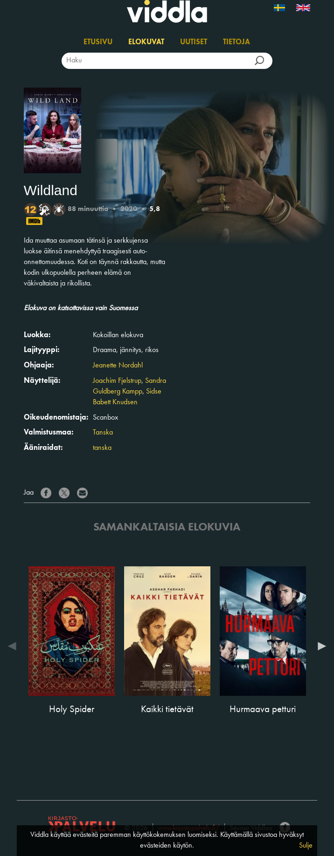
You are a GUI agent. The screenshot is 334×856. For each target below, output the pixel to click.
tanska (102, 448)
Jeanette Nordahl (118, 365)
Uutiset (193, 42)
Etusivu (98, 42)
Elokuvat (146, 42)
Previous (14, 646)
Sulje (306, 845)
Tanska (103, 432)
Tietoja (236, 42)
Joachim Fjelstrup (117, 381)
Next (319, 646)
